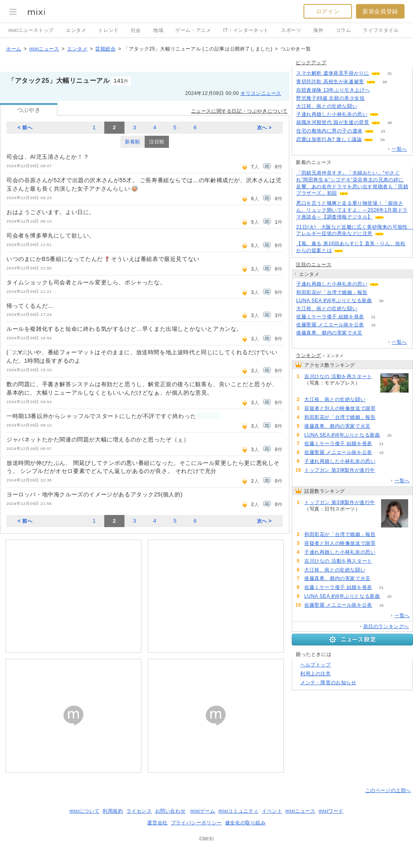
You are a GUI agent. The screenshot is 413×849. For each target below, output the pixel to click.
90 (384, 470)
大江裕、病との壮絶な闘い (326, 106)
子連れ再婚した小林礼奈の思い (331, 114)
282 (374, 98)
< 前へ (25, 127)
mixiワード (330, 811)
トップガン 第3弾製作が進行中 (339, 470)
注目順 (156, 142)
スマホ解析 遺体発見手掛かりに (332, 73)
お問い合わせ (170, 811)
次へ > (264, 127)
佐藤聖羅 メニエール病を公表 (330, 325)
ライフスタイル (380, 30)
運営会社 (157, 823)
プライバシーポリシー (196, 823)
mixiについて (84, 811)
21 (373, 317)
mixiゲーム (202, 811)
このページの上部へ (388, 790)
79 (377, 292)
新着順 (132, 142)
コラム (343, 30)
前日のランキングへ (386, 626)
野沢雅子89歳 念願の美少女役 (330, 98)
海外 (318, 30)
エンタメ (76, 30)
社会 (136, 30)
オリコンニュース (260, 93)
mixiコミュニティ (239, 811)
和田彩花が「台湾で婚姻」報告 (331, 292)
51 (367, 106)
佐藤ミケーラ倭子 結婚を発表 (330, 316)
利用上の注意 (315, 674)
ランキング (308, 355)
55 (369, 383)
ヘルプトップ (315, 665)
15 (383, 131)
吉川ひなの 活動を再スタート (338, 376)
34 (382, 139)
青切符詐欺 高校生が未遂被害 (330, 81)
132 (379, 90)
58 (388, 284)
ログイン (327, 11)
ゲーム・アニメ (193, 30)
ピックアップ (311, 62)
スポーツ (291, 30)
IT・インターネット (246, 30)
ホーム (13, 49)
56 (388, 114)
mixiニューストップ (31, 30)
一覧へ (399, 149)
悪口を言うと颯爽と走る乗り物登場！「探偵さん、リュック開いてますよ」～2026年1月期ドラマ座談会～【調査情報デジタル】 (352, 210)
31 (390, 73)
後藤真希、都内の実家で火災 (329, 333)
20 (381, 300)
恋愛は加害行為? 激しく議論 (329, 139)
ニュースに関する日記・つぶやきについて (239, 111)
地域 (158, 30)
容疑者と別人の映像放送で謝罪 (339, 408)
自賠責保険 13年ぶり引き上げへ (333, 90)
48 (390, 122)
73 (385, 408)
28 (384, 82)
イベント (272, 811)
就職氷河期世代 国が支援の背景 (332, 122)
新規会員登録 (380, 11)
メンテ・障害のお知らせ (328, 682)
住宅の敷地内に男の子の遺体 (329, 131)
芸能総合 (105, 49)
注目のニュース (313, 264)
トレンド (108, 30)
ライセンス (139, 811)
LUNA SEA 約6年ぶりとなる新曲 (334, 300)
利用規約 (113, 811)
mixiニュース (44, 49)
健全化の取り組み (245, 823)
